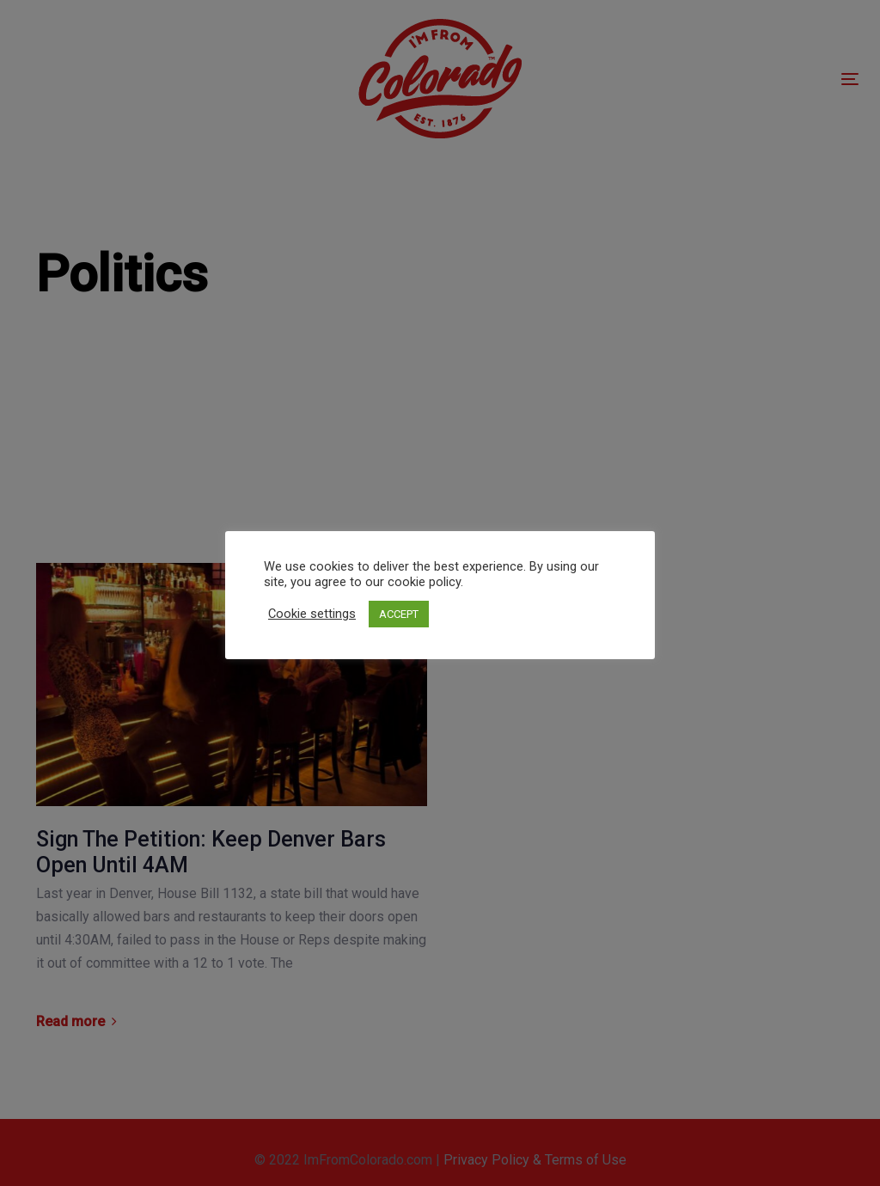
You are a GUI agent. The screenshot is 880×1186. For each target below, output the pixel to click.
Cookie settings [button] (312, 613)
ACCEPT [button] (399, 614)
